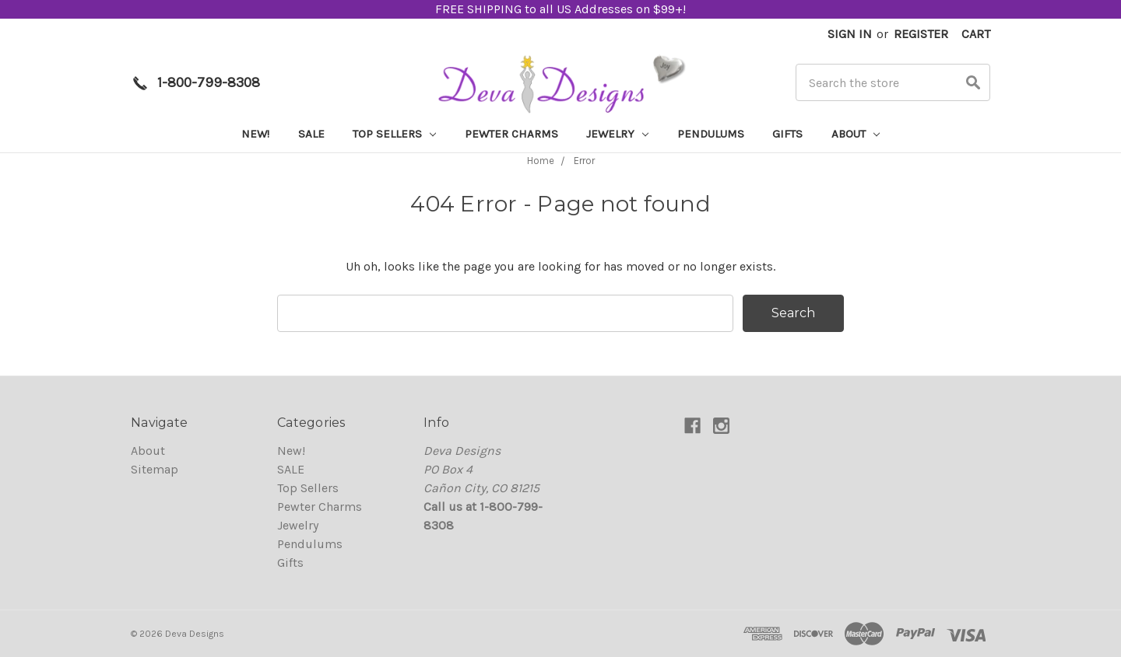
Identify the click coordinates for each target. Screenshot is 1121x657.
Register (921, 33)
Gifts (787, 134)
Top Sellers (394, 134)
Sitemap (154, 469)
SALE (311, 134)
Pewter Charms (511, 134)
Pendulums (710, 134)
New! (255, 134)
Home (540, 160)
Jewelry (617, 134)
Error (584, 160)
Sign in (850, 33)
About (855, 134)
